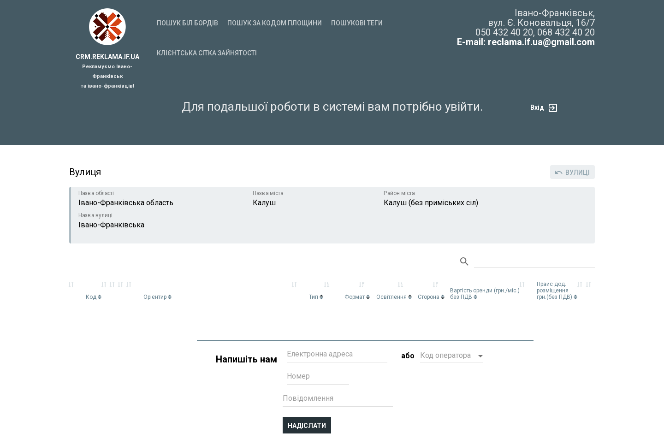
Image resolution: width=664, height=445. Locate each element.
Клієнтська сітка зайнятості (207, 53)
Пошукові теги (357, 23)
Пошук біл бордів (187, 23)
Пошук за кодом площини (274, 23)
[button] (451, 356)
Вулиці (572, 172)
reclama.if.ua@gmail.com (541, 41)
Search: (534, 262)
